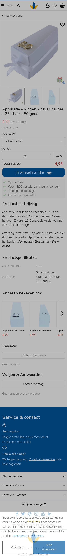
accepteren (20, 536)
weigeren (37, 536)
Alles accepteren (49, 547)
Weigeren (17, 547)
